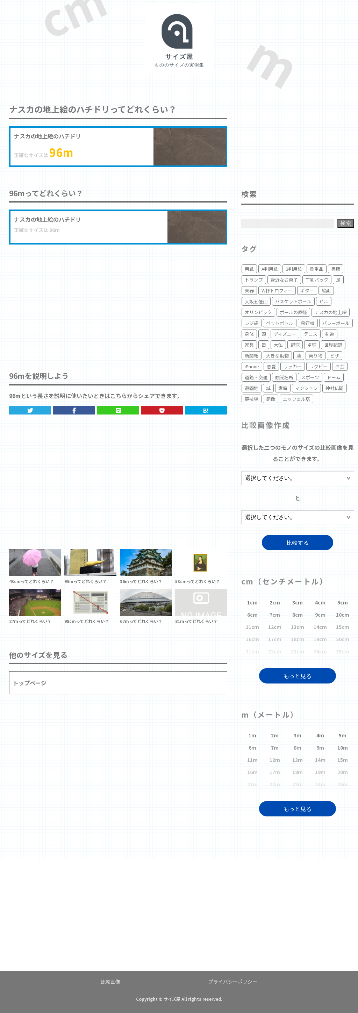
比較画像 (110, 981)
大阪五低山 (256, 301)
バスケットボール (293, 301)
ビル (323, 301)
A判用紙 (270, 268)
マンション (306, 388)
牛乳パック (317, 279)
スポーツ (310, 377)
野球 (295, 344)
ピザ (334, 355)
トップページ (29, 683)
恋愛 (271, 366)
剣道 (329, 334)
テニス (310, 334)
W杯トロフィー (277, 290)
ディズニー (285, 334)
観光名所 (284, 377)
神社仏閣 (334, 388)
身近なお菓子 (284, 279)
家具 (249, 344)
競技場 (251, 399)
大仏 (278, 344)
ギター (307, 290)
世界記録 (333, 344)
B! (206, 410)
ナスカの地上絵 (330, 312)
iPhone (252, 366)
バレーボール (336, 323)
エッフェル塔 (296, 399)
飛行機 (308, 323)
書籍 (335, 268)
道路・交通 (256, 377)
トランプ (254, 279)
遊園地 (251, 388)
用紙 (249, 268)
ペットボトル (279, 323)
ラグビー (318, 366)
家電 (282, 388)
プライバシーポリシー (232, 981)
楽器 (249, 290)
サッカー (293, 366)
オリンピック (258, 312)
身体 (249, 334)
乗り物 (315, 355)
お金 (339, 366)
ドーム (334, 377)
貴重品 (316, 268)
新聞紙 (251, 355)
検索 (345, 223)
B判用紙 (294, 268)
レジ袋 (251, 323)
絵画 (326, 290)
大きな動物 (277, 355)
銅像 (270, 399)
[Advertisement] (118, 300)
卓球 (311, 344)
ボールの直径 (293, 312)
